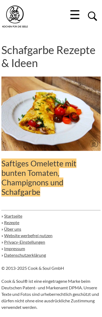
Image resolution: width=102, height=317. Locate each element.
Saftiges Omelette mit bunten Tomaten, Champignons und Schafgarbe (38, 177)
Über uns (12, 229)
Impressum (14, 248)
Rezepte (11, 222)
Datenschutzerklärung (25, 255)
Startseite (13, 215)
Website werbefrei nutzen (28, 235)
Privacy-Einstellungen (24, 242)
